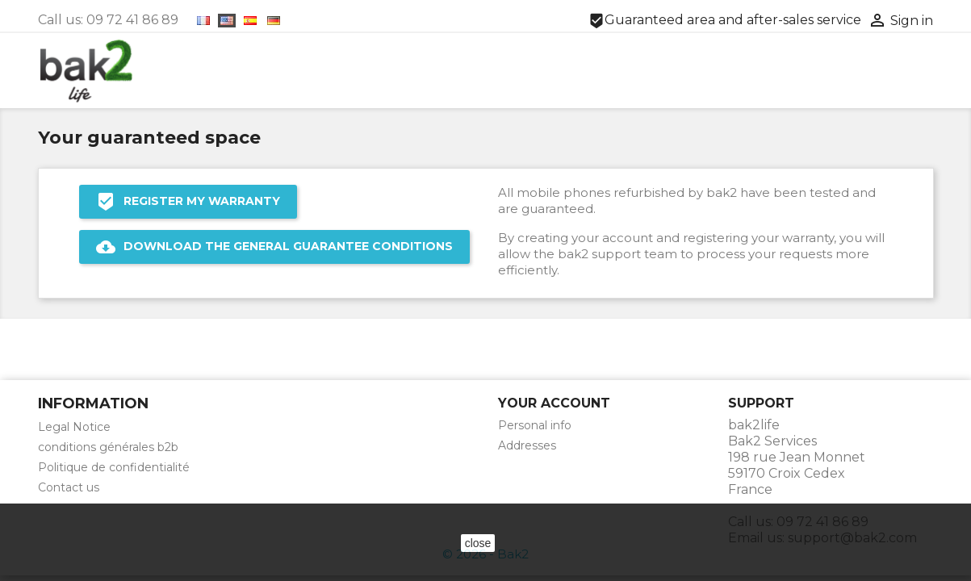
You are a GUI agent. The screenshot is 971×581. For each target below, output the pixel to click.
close (478, 543)
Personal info (534, 425)
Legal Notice (74, 427)
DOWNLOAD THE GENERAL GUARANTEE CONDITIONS (274, 247)
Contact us (68, 487)
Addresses (527, 445)
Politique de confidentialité (114, 467)
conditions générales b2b (108, 447)
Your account (554, 403)
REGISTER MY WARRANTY (188, 201)
